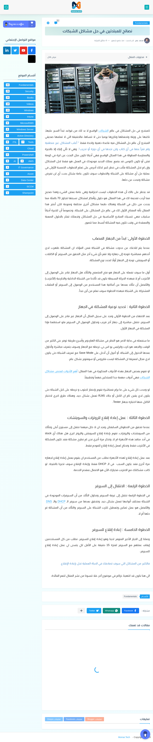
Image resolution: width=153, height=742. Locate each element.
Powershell (20, 154)
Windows (20, 110)
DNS (49, 501)
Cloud (20, 148)
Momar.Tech (124, 737)
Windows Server (20, 129)
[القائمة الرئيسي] (146, 7)
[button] (130, 610)
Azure (20, 173)
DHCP (62, 501)
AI (11, 161)
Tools (27, 142)
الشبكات (103, 130)
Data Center (20, 180)
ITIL (11, 142)
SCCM (20, 186)
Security (20, 91)
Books (20, 97)
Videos (20, 103)
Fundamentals (141, 23)
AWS (27, 161)
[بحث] (6, 7)
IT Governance (20, 167)
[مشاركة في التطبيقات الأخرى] (81, 610)
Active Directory (20, 135)
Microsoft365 (20, 123)
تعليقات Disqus (54, 719)
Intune (20, 116)
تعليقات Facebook (74, 719)
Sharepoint (20, 192)
